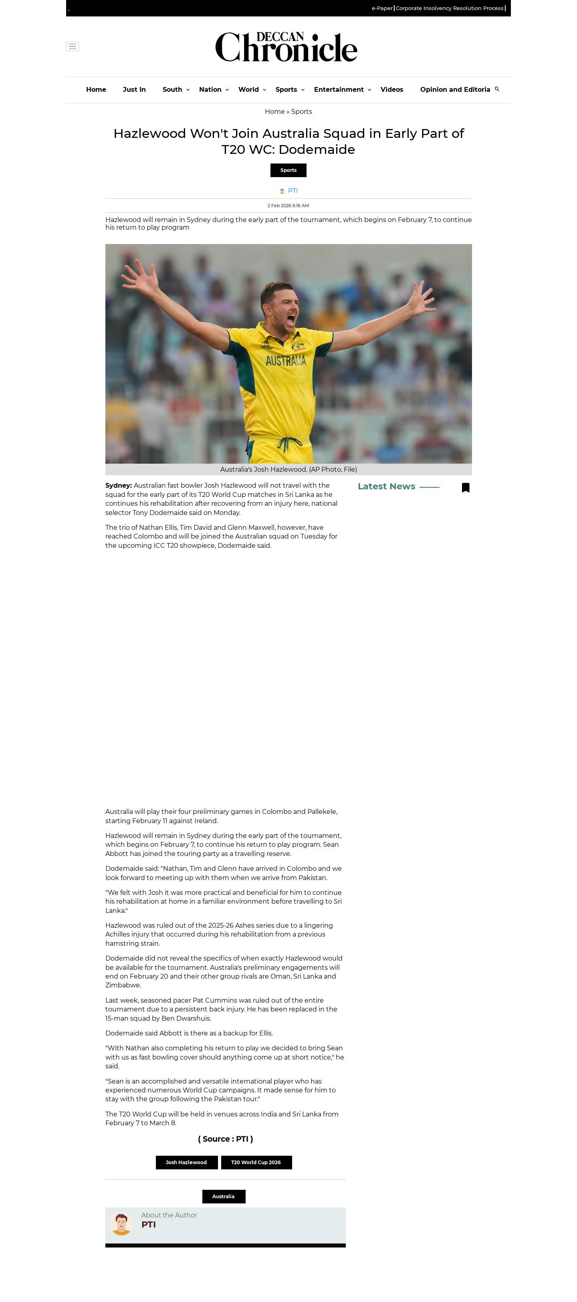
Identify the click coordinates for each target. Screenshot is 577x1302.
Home (96, 89)
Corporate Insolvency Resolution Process (450, 8)
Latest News (387, 486)
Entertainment (339, 89)
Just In (134, 89)
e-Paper (382, 8)
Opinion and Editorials (458, 89)
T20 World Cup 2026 (256, 1162)
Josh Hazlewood (187, 1162)
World (248, 89)
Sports (286, 89)
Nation (210, 89)
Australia (224, 1196)
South (172, 89)
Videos (392, 89)
